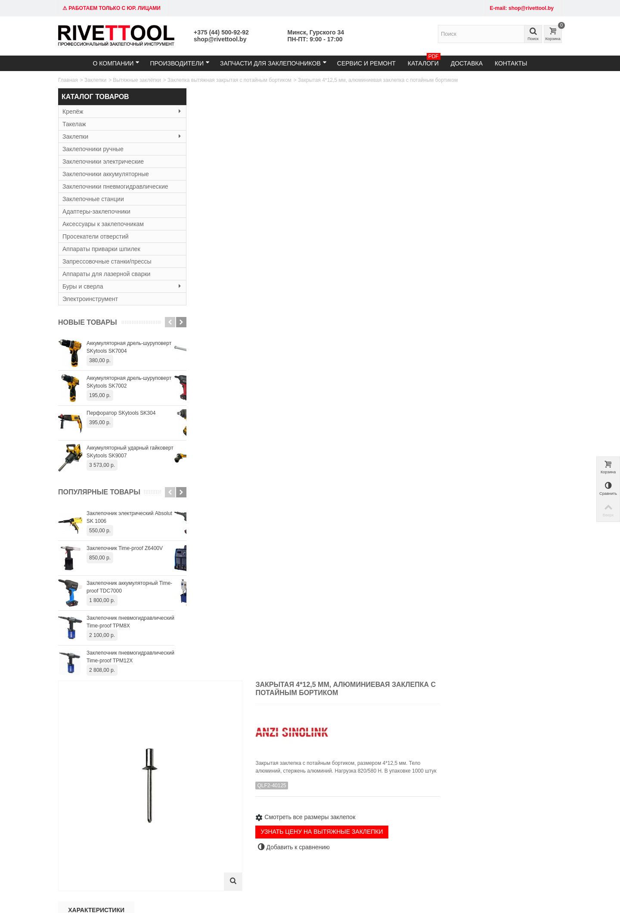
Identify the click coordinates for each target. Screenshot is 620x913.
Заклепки (95, 80)
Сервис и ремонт (366, 63)
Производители (180, 63)
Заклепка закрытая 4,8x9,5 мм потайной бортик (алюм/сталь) (299, 642)
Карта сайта (368, 794)
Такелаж (74, 124)
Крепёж (116, 111)
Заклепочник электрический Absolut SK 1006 (129, 517)
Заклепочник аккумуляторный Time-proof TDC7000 (129, 587)
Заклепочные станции (93, 199)
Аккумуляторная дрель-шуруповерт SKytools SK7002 (129, 382)
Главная (68, 80)
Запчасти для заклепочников (273, 63)
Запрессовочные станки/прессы (107, 261)
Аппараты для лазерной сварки (106, 273)
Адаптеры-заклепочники (96, 211)
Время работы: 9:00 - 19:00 (93, 811)
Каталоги (424, 61)
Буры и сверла (116, 286)
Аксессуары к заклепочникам (103, 223)
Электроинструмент (90, 298)
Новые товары (87, 322)
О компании (116, 63)
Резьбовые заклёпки (188, 811)
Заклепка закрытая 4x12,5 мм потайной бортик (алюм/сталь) (224, 642)
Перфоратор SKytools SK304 (121, 413)
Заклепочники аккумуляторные (105, 174)
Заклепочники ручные (93, 149)
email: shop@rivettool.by (89, 803)
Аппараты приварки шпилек (101, 248)
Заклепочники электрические (103, 161)
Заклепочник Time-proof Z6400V (125, 548)
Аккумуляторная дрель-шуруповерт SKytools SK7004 (129, 347)
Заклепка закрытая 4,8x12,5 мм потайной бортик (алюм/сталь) (449, 642)
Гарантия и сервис (290, 803)
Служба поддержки (377, 803)
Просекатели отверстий (95, 236)
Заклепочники (181, 794)
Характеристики (225, 313)
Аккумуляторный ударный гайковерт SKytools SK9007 (130, 452)
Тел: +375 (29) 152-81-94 (90, 794)
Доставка (467, 63)
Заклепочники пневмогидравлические (115, 186)
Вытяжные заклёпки (137, 80)
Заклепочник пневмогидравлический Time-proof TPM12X (130, 657)
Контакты (511, 63)
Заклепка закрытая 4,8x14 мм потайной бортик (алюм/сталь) (524, 642)
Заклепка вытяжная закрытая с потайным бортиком (229, 80)
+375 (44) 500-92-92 (221, 32)
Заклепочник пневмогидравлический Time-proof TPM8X (130, 622)
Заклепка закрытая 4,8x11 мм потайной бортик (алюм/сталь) (374, 642)
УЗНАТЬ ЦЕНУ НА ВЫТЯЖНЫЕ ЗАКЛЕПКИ (447, 247)
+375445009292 (401, 859)
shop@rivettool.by (220, 39)
